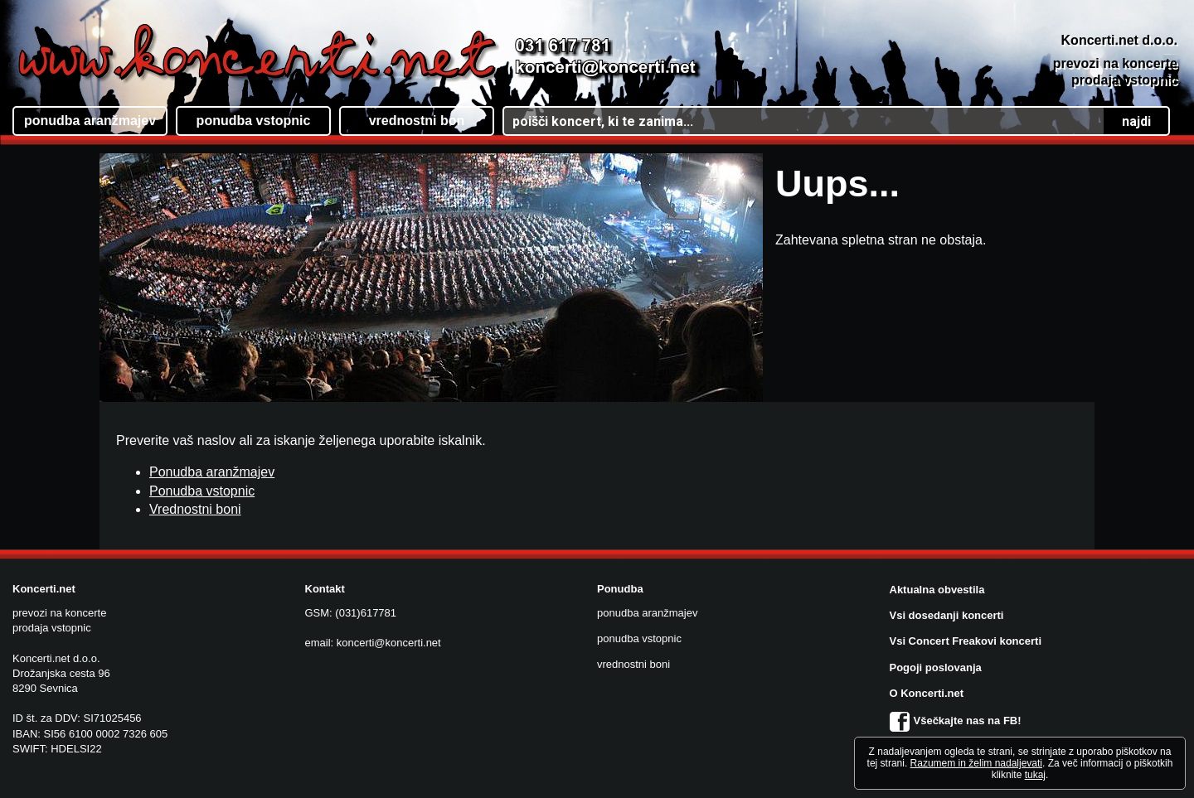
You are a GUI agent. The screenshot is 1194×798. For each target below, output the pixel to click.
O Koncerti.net (927, 693)
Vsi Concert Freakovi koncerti (966, 641)
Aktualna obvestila (937, 589)
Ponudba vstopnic (202, 491)
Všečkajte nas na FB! (956, 720)
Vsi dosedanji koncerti (947, 615)
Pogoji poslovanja (936, 667)
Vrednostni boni (195, 509)
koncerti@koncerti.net (389, 642)
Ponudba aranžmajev (211, 472)
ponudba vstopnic (639, 638)
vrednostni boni (633, 664)
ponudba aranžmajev (647, 613)
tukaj (1035, 775)
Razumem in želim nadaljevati (976, 763)
